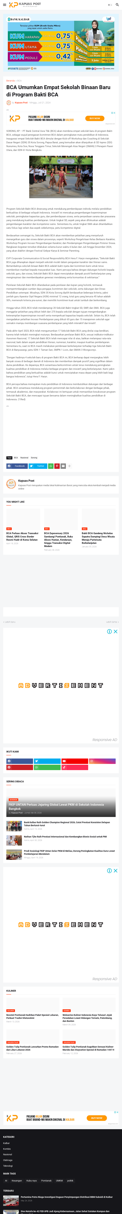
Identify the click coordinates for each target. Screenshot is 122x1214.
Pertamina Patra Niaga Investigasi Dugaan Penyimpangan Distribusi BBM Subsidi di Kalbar (67, 1197)
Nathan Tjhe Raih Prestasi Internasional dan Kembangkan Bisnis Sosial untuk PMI (65, 836)
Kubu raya (32, 1180)
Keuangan (17, 1180)
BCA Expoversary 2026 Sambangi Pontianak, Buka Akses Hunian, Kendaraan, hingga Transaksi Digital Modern (58, 540)
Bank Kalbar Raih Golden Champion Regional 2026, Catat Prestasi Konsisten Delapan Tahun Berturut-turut (67, 824)
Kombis (7, 1149)
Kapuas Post (26, 480)
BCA (19, 81)
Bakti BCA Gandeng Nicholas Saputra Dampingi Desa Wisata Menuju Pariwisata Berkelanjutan (98, 538)
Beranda (10, 81)
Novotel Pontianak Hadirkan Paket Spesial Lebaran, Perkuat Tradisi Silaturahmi (32, 1016)
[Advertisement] (61, 430)
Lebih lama (111, 622)
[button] (4, 5)
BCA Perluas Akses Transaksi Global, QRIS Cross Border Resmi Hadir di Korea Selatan (22, 536)
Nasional (24, 458)
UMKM (59, 1180)
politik (70, 1180)
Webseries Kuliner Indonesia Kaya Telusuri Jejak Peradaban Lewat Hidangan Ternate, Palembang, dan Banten (87, 1018)
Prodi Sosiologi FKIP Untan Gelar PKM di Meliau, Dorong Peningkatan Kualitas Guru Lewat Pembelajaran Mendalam (69, 852)
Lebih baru (10, 622)
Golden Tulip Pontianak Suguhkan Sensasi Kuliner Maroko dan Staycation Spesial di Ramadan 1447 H (88, 1048)
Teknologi (8, 1166)
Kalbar (6, 1143)
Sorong (34, 458)
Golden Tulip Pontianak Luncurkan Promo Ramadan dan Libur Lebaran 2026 (32, 1048)
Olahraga (7, 1160)
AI (6, 1180)
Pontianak (46, 1180)
